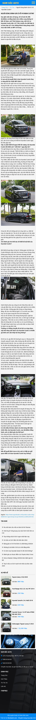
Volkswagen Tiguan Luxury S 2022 (23, 624)
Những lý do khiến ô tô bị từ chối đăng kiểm (16, 547)
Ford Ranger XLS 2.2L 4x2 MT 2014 (23, 589)
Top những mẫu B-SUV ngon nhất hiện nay (15, 536)
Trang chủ (4, 675)
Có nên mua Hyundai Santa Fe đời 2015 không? (17, 551)
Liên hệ (3, 686)
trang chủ (4, 7)
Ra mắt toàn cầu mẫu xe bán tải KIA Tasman (16, 527)
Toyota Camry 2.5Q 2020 (20, 577)
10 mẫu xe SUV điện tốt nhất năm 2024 (14, 540)
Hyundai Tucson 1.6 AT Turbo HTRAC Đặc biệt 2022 (23, 613)
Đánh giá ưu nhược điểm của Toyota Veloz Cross (17, 554)
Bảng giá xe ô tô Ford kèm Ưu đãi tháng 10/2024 (17, 543)
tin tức (12, 7)
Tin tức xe (4, 682)
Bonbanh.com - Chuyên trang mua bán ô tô (22, 718)
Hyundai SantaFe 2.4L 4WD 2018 (22, 600)
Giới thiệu (4, 679)
